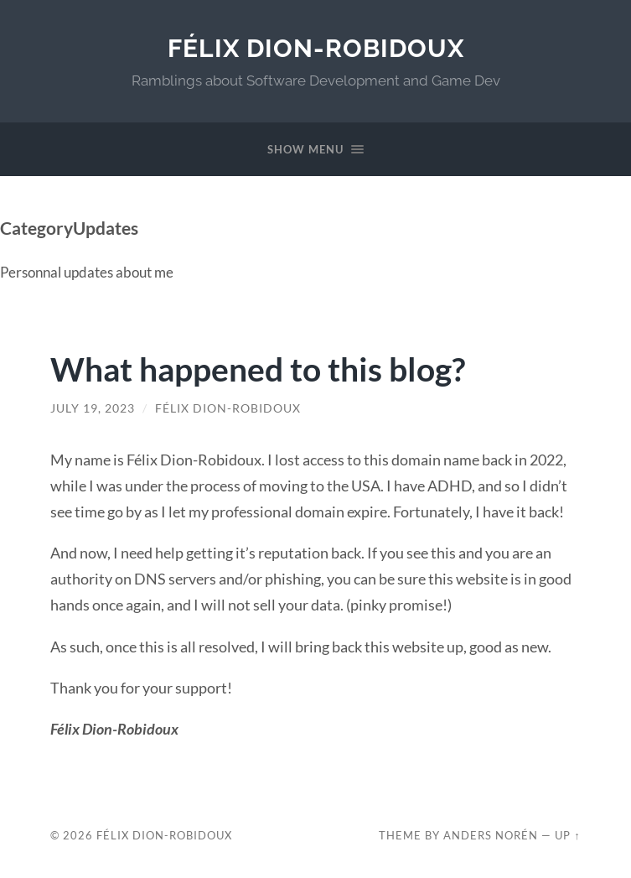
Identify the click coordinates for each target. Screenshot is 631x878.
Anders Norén (490, 835)
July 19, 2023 (92, 408)
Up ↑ (567, 835)
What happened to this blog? (257, 368)
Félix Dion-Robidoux (316, 48)
